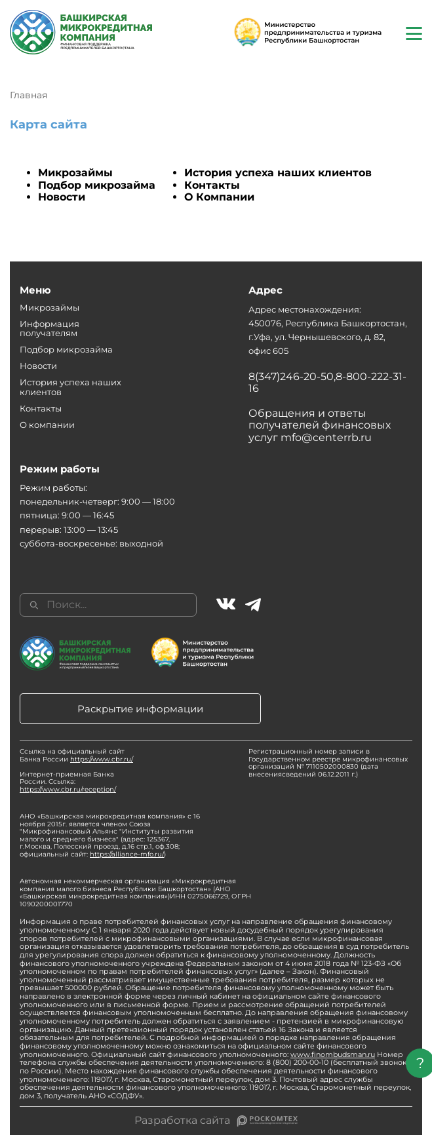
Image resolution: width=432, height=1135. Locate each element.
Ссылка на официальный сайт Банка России (76, 755)
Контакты (212, 185)
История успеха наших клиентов (278, 172)
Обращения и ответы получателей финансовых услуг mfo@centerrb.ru (319, 425)
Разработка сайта (182, 1120)
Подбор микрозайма (96, 185)
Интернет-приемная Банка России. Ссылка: (68, 782)
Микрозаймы (75, 172)
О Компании (219, 197)
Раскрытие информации (140, 708)
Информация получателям (49, 328)
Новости (61, 197)
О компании (47, 424)
